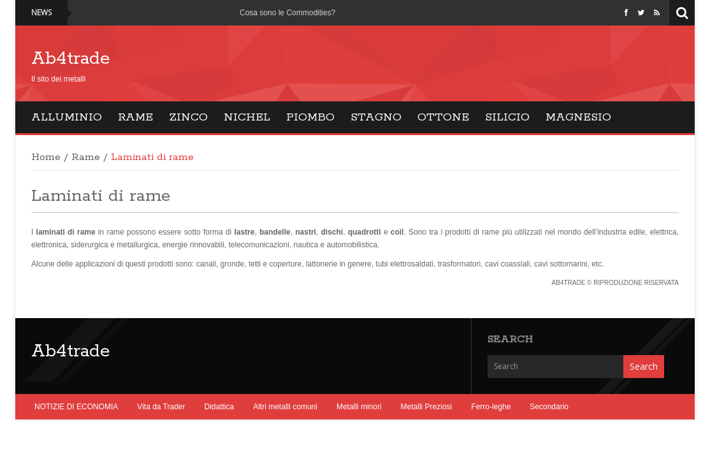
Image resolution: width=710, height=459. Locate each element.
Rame (135, 117)
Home (46, 157)
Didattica (220, 406)
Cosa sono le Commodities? (287, 12)
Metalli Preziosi (427, 406)
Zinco (188, 117)
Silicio (507, 117)
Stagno (376, 117)
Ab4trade (70, 58)
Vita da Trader (161, 406)
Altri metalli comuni (285, 406)
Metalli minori (359, 406)
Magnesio (578, 117)
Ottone (443, 117)
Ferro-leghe (491, 406)
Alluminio (66, 117)
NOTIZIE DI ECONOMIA (76, 406)
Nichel (247, 117)
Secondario (549, 406)
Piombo (310, 117)
